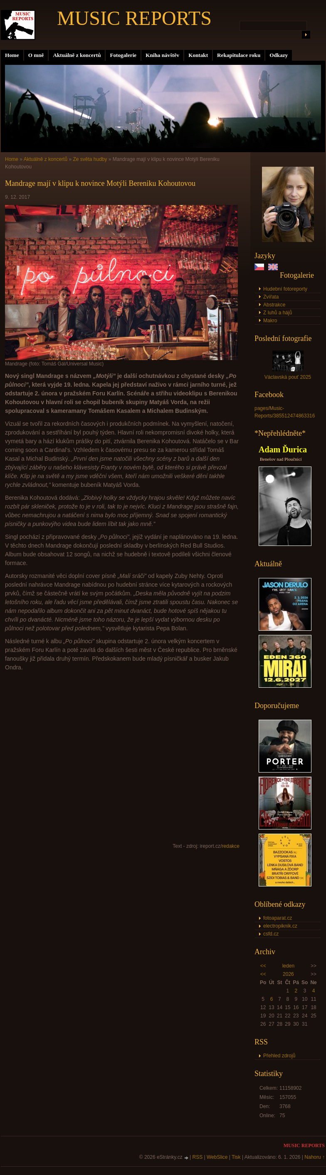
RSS (198, 1157)
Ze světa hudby (90, 159)
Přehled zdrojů (279, 1056)
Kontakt (198, 55)
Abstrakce (274, 305)
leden (288, 966)
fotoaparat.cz (277, 918)
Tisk (236, 1157)
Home (12, 55)
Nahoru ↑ (314, 1157)
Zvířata (271, 297)
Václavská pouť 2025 (287, 377)
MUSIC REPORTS (134, 18)
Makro (270, 320)
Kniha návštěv (162, 55)
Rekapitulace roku (238, 55)
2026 (288, 974)
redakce (231, 846)
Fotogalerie (123, 55)
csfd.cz (271, 934)
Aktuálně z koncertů (77, 55)
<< (263, 966)
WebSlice (217, 1157)
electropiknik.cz (280, 926)
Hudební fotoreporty (285, 289)
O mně (36, 55)
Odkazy (278, 55)
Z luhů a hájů (277, 313)
